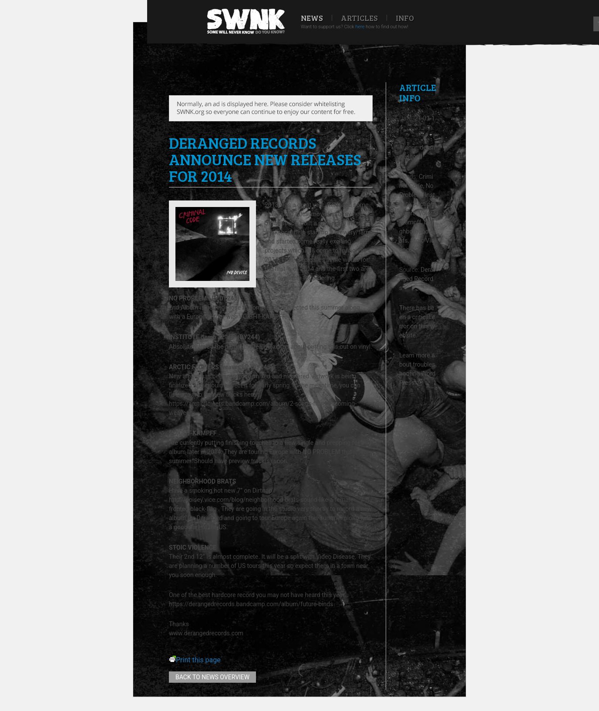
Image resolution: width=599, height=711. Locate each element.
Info (405, 18)
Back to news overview (212, 677)
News (312, 18)
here (359, 27)
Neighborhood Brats (417, 231)
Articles (359, 18)
